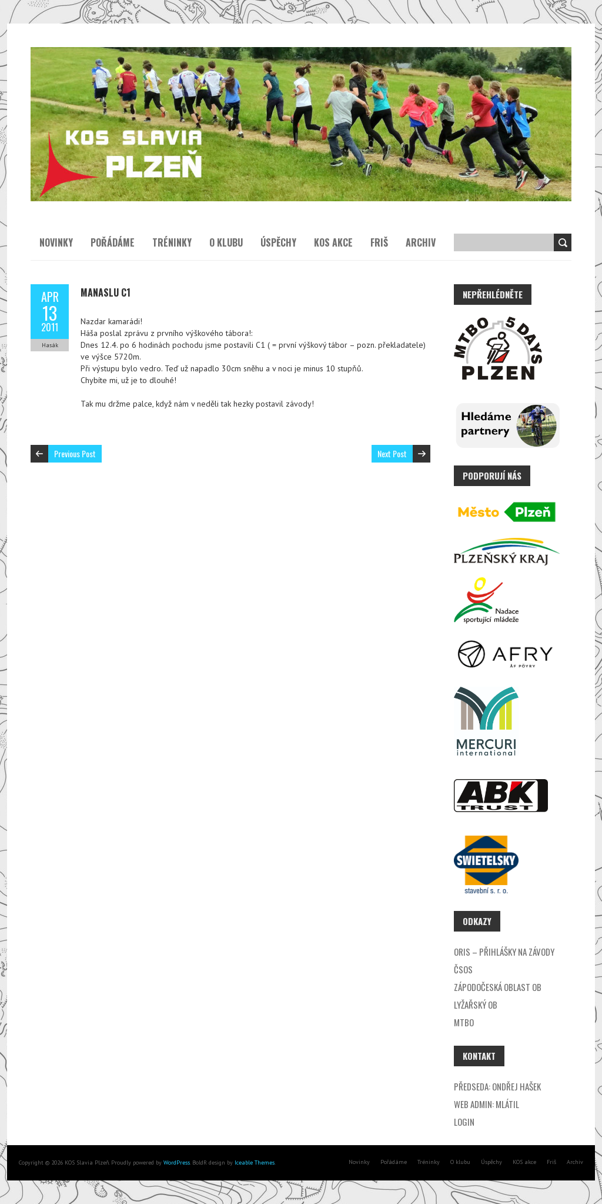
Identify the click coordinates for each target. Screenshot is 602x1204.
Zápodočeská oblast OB (497, 986)
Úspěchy (278, 242)
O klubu (226, 242)
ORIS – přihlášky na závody (504, 951)
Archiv (421, 242)
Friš (379, 242)
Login (464, 1121)
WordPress (176, 1162)
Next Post (392, 453)
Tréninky (172, 242)
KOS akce (333, 242)
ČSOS (463, 969)
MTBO (464, 1022)
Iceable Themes (255, 1162)
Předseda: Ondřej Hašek (497, 1086)
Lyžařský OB (475, 1004)
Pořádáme (113, 242)
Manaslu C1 (106, 292)
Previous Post (75, 453)
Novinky (56, 242)
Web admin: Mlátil (486, 1103)
